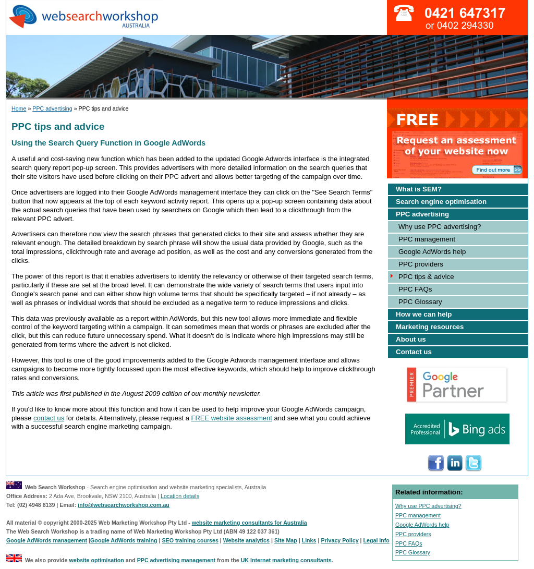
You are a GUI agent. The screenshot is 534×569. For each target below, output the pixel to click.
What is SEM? (419, 189)
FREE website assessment (231, 418)
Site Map (285, 540)
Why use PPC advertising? (439, 227)
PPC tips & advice (426, 277)
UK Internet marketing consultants (286, 560)
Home (18, 108)
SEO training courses (190, 540)
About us (411, 339)
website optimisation (96, 560)
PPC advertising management (176, 560)
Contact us (414, 352)
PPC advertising (52, 108)
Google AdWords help (432, 252)
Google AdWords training (123, 540)
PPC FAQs (415, 289)
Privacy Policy (339, 540)
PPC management (426, 239)
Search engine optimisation (441, 201)
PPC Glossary (420, 302)
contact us (48, 418)
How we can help (424, 314)
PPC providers (420, 264)
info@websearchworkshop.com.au (123, 505)
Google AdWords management (46, 540)
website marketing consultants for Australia (249, 522)
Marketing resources (430, 327)
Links (309, 540)
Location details (180, 496)
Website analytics (246, 540)
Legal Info (376, 540)
